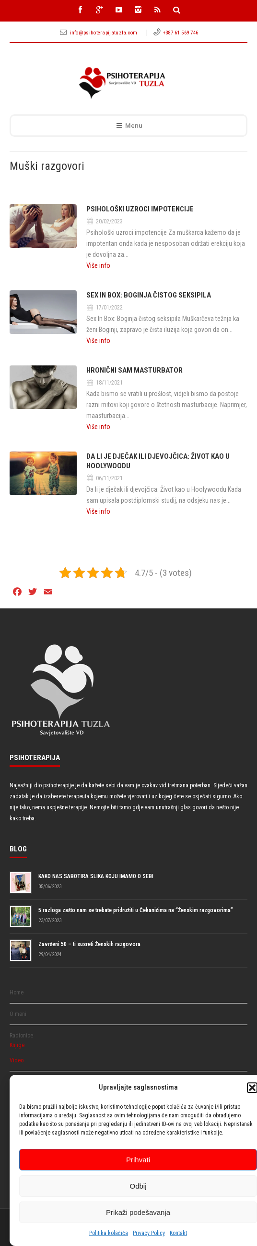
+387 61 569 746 (181, 33)
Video (16, 1060)
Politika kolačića (108, 1233)
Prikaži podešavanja (138, 1212)
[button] (252, 1087)
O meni (18, 1014)
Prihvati (138, 1160)
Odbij (137, 1186)
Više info (98, 265)
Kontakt (178, 1233)
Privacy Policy (149, 1233)
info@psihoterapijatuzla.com (104, 33)
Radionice (21, 1035)
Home (16, 992)
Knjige (17, 1045)
